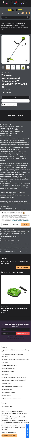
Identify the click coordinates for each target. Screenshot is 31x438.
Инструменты (5, 374)
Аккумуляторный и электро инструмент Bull (13, 377)
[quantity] (15, 97)
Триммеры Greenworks (13, 25)
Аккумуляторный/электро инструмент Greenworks (12, 355)
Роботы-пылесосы (6, 389)
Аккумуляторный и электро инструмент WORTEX (15, 359)
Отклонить (6, 224)
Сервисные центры (6, 406)
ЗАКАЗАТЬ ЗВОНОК (29, 431)
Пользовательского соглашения (15, 338)
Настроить (15, 224)
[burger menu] (2, 13)
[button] (28, 67)
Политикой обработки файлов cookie (20, 220)
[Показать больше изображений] (26, 61)
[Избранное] (25, 13)
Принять (25, 224)
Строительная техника (8, 371)
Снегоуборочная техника (8, 368)
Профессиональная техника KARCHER (12, 386)
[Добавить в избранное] (9, 104)
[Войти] (19, 13)
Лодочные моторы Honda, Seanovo (11, 398)
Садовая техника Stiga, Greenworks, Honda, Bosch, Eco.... (15, 350)
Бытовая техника (6, 395)
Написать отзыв (22, 267)
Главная (3, 23)
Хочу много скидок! (22, 333)
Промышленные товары (8, 392)
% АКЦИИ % (4, 362)
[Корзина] (29, 13)
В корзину (15, 101)
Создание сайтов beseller (9, 435)
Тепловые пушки (6, 383)
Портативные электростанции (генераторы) (13, 380)
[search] (28, 17)
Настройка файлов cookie (8, 432)
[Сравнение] (22, 13)
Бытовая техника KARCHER (9, 365)
